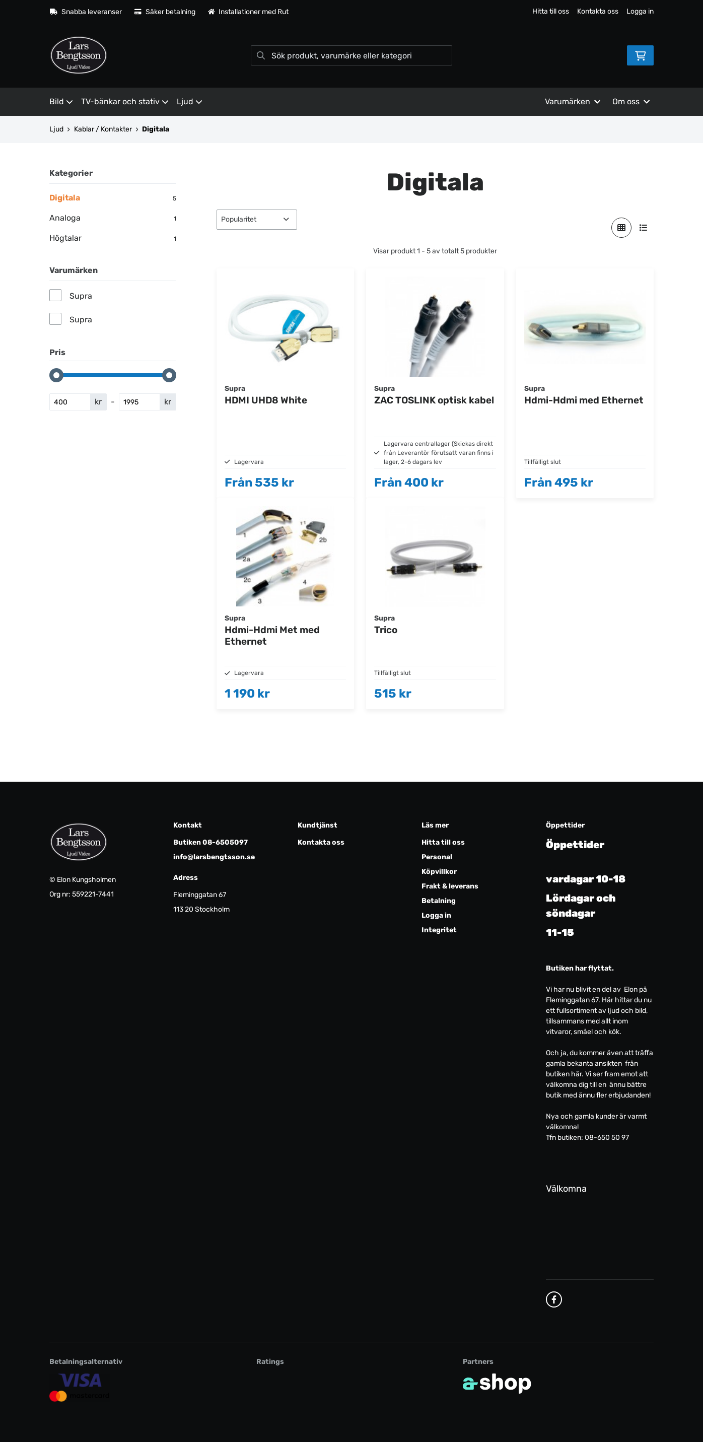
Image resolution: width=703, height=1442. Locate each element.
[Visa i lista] (644, 228)
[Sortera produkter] (257, 220)
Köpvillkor (439, 871)
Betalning (438, 901)
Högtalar (112, 238)
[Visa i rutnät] (621, 228)
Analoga (112, 218)
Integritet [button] (439, 930)
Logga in (640, 11)
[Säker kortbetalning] (79, 1387)
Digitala (155, 129)
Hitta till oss (550, 11)
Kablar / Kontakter (103, 129)
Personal (436, 857)
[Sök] (351, 55)
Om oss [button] (631, 101)
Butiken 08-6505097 (210, 842)
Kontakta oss (597, 11)
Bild (61, 101)
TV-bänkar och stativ (125, 101)
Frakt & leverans (449, 886)
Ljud (189, 101)
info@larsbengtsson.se (214, 857)
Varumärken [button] (572, 101)
